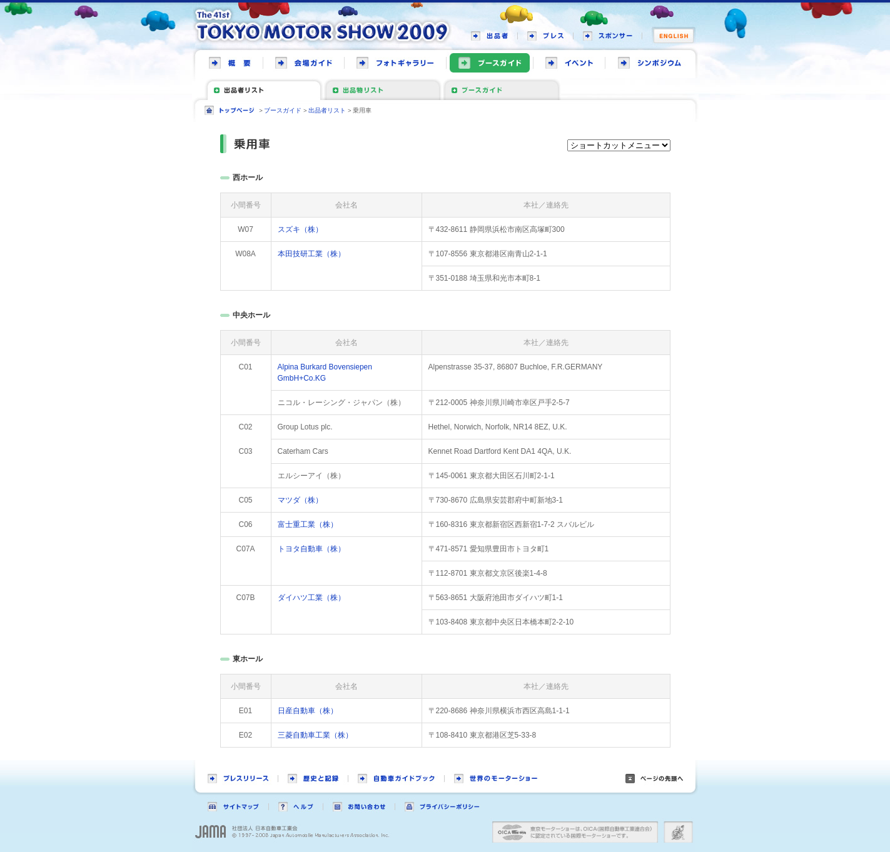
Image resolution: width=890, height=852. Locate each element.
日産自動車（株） (308, 710)
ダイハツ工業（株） (311, 597)
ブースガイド (282, 110)
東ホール (248, 658)
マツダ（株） (300, 500)
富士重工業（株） (308, 524)
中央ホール (251, 315)
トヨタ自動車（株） (311, 548)
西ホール (248, 177)
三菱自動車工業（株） (315, 735)
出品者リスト (327, 110)
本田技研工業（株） (311, 253)
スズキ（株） (300, 229)
